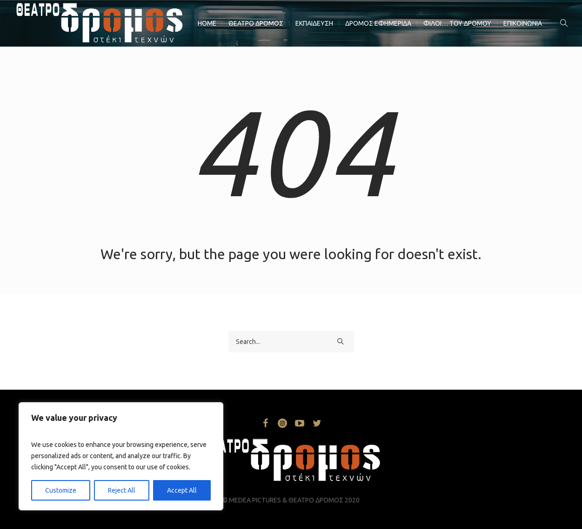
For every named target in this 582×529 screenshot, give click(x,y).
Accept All (182, 490)
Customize (60, 490)
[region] (121, 456)
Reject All (121, 490)
